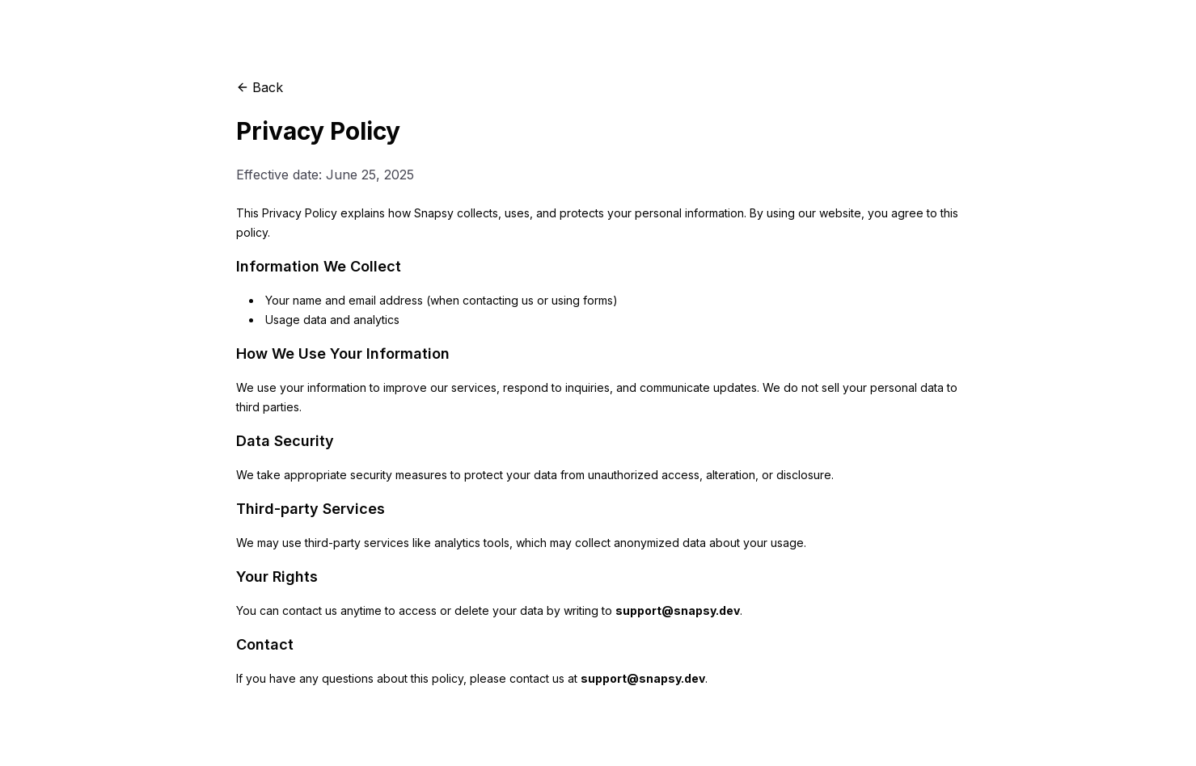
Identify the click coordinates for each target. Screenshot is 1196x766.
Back (259, 87)
